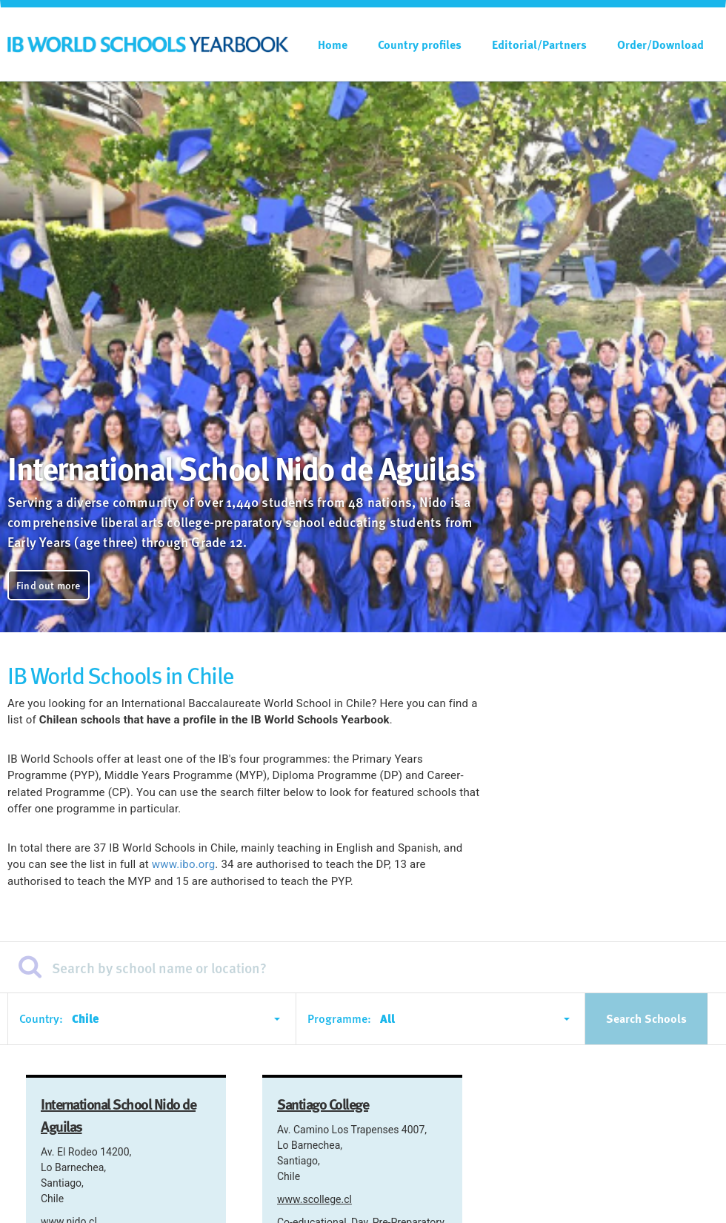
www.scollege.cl (314, 1199)
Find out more (48, 585)
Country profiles (420, 44)
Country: (41, 1018)
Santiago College (322, 1104)
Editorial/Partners (539, 44)
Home (332, 44)
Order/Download (660, 44)
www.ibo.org (184, 864)
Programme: (339, 1018)
